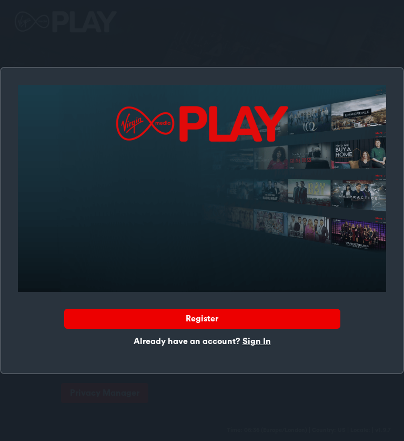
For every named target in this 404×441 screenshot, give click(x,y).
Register (202, 319)
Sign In (257, 341)
